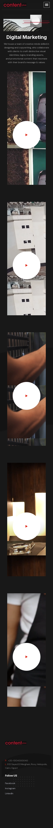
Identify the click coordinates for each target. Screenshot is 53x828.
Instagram (10, 788)
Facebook (10, 783)
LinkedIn (9, 793)
